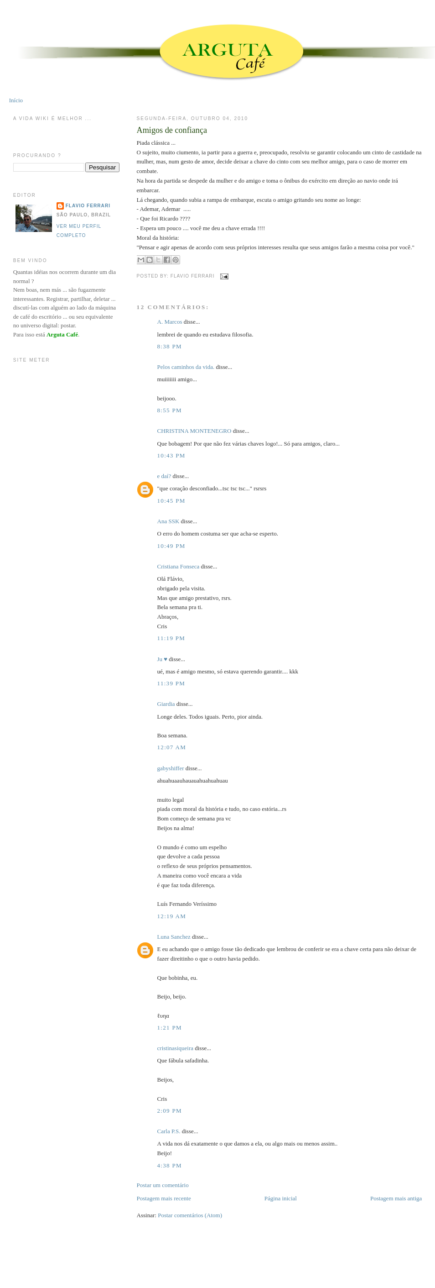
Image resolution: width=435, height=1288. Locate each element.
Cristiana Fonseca (178, 566)
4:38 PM (169, 1165)
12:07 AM (171, 747)
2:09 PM (169, 1110)
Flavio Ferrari (88, 205)
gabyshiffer (170, 768)
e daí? (164, 476)
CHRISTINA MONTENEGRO (194, 430)
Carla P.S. (169, 1131)
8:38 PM (169, 346)
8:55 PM (169, 410)
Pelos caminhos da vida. (186, 366)
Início (16, 100)
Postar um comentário (163, 1185)
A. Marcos (169, 321)
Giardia (166, 703)
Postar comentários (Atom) (190, 1215)
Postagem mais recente (164, 1198)
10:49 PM (171, 545)
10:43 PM (171, 455)
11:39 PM (171, 683)
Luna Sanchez (174, 936)
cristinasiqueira (175, 1048)
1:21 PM (169, 1027)
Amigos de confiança (172, 130)
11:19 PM (171, 638)
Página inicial (280, 1198)
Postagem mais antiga (396, 1198)
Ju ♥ (162, 659)
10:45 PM (171, 500)
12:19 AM (171, 916)
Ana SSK (168, 521)
